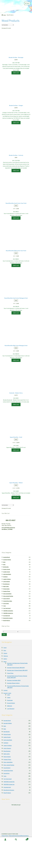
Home (4, 15)
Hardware (5, 576)
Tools (4, 605)
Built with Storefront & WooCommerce (18, 835)
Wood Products (6, 620)
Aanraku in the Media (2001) (14, 680)
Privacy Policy (5, 835)
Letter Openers (6, 581)
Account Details (11, 703)
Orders (8, 697)
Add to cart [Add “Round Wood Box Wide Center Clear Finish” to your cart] (16, 265)
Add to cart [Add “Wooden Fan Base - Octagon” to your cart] (16, 122)
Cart (25, 838)
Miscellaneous (6, 584)
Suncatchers (6, 603)
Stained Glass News (7, 601)
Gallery (5, 658)
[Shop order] (8, 25)
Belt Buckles (6, 567)
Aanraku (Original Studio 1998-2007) (16, 667)
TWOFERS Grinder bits (8, 613)
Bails (4, 562)
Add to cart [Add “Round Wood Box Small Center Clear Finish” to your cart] (16, 218)
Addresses (9, 706)
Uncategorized (6, 615)
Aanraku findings (7, 559)
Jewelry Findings (7, 579)
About (5, 661)
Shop (5, 650)
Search (16, 839)
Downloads (10, 700)
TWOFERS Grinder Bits (8, 610)
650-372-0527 (10, 520)
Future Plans (10, 673)
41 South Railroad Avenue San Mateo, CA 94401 (8, 528)
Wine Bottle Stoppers (8, 618)
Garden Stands (6, 571)
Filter (4, 634)
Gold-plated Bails (7, 574)
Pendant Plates (6, 591)
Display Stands (6, 569)
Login (8, 694)
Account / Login (7, 693)
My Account (5, 839)
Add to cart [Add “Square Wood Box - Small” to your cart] (16, 450)
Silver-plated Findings (8, 596)
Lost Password (10, 708)
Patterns (6, 656)
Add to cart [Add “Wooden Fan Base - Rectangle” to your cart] (16, 72)
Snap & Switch (6, 598)
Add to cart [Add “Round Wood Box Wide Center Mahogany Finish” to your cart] (16, 360)
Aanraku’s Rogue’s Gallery (13, 683)
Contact (6, 690)
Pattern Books (6, 589)
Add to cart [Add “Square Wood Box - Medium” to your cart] (16, 497)
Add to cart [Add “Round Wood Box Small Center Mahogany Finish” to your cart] (16, 313)
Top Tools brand (6, 608)
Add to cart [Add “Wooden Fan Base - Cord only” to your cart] (16, 170)
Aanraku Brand (6, 557)
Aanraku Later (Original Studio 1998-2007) (17, 670)
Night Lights (6, 586)
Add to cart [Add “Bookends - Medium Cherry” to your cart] (16, 404)
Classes (5, 653)
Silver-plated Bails (7, 593)
